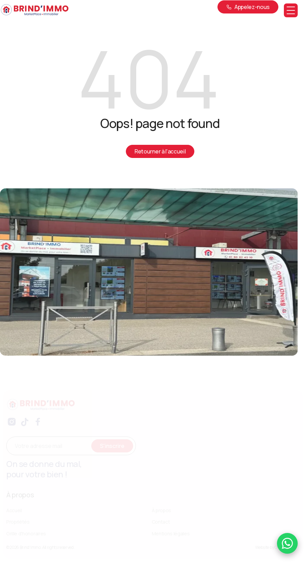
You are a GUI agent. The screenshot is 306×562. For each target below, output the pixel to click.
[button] (291, 10)
